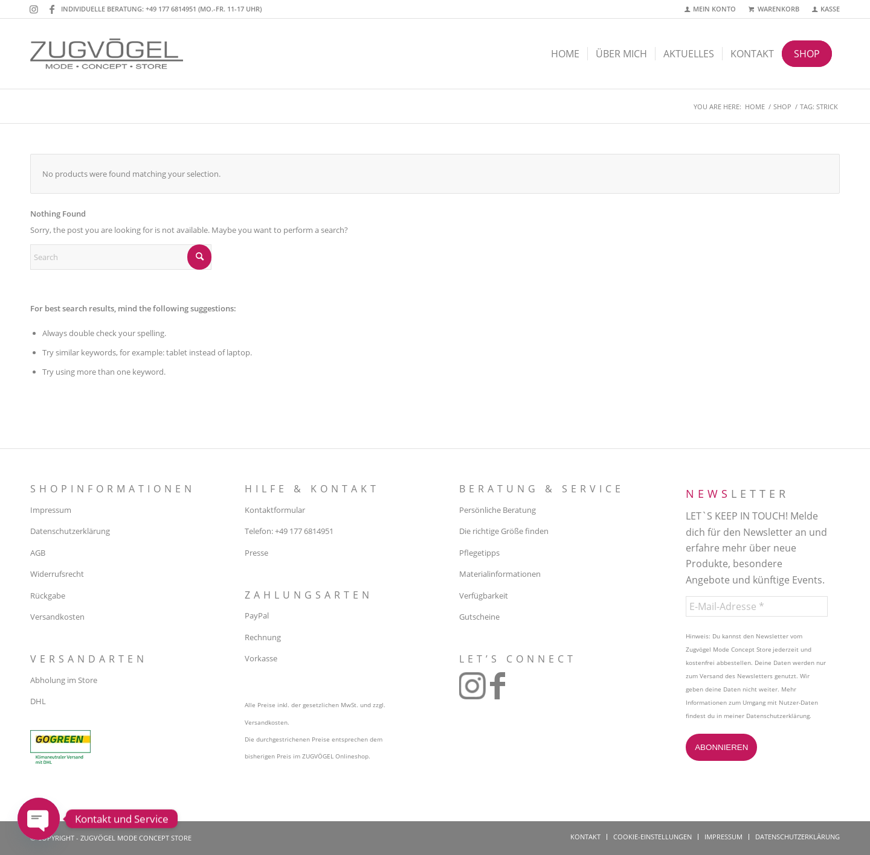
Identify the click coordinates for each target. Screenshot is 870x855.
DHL (38, 701)
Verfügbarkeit (483, 595)
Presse (256, 552)
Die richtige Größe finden (504, 531)
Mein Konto (714, 8)
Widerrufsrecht (57, 573)
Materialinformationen (500, 573)
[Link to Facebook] (52, 9)
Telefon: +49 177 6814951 (289, 531)
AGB (37, 552)
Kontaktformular (275, 509)
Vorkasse (261, 658)
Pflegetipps (479, 552)
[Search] (120, 257)
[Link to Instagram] (33, 9)
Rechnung (263, 637)
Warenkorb (778, 8)
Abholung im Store (63, 680)
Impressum (50, 509)
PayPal (257, 615)
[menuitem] (710, 9)
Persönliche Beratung (497, 509)
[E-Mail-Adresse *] (757, 606)
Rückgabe (47, 595)
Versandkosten (57, 616)
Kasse (830, 8)
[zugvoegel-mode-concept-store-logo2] (106, 54)
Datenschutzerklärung (70, 531)
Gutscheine (479, 616)
